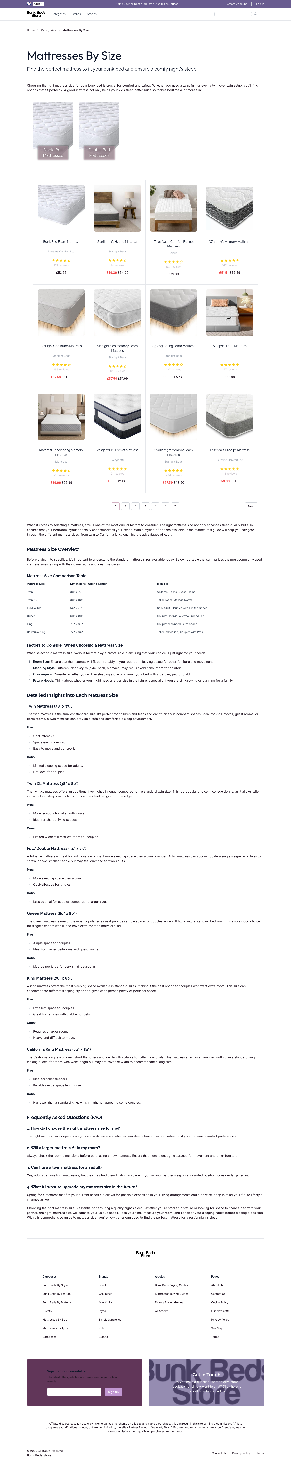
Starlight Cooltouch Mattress (61, 346)
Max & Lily (105, 1302)
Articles (92, 14)
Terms (215, 1336)
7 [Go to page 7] (175, 506)
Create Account (237, 3)
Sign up (113, 1392)
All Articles (161, 1311)
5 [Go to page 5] (155, 506)
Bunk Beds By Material (57, 1302)
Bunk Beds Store (39, 1455)
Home (31, 30)
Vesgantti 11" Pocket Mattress (117, 450)
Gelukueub (105, 1293)
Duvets (47, 1311)
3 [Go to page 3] (135, 506)
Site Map (217, 1328)
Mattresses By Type (55, 1328)
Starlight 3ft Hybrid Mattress (117, 241)
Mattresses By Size (55, 1319)
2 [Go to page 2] (125, 506)
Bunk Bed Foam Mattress (61, 241)
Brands (76, 14)
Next (251, 506)
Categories (59, 14)
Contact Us (218, 1293)
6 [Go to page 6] (165, 506)
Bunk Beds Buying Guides (171, 1285)
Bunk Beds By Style (55, 1285)
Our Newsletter (220, 1311)
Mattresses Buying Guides (171, 1293)
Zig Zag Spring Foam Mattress (173, 346)
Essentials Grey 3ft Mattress (230, 450)
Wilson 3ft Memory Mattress (229, 241)
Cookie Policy (219, 1302)
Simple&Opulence (110, 1319)
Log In (260, 3)
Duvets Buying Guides (169, 1302)
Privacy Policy (220, 1319)
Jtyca (102, 1311)
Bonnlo (103, 1285)
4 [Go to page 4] (145, 506)
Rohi (101, 1328)
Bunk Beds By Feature (57, 1293)
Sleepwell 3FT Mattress (230, 346)
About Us (217, 1285)
